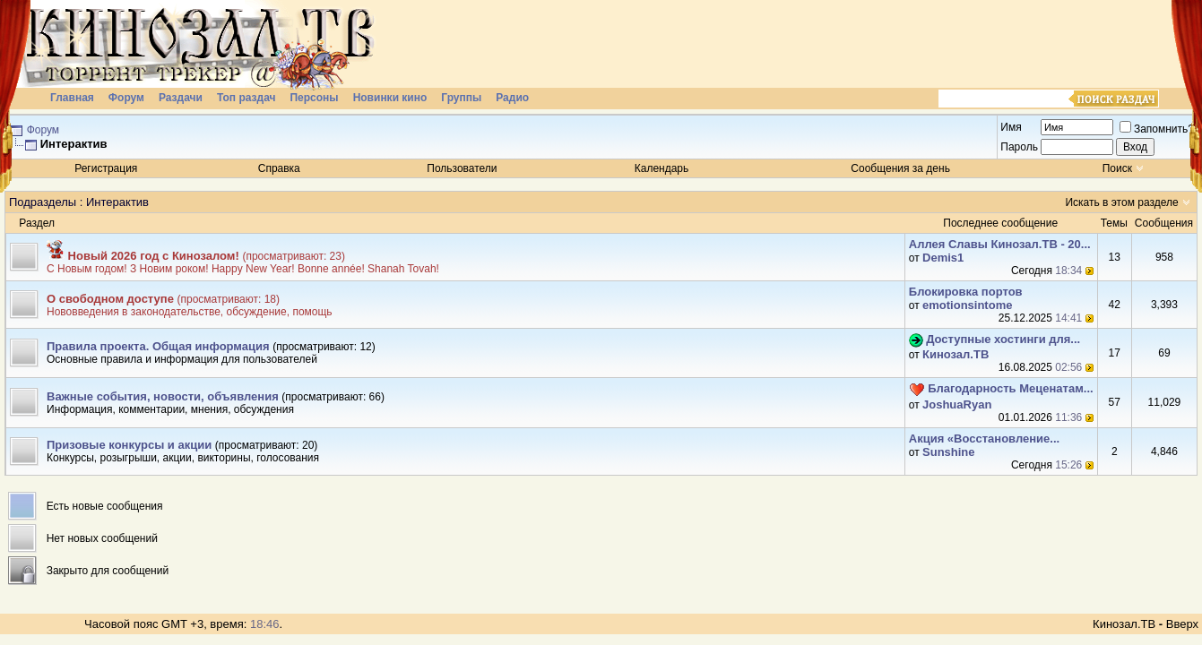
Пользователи (462, 168)
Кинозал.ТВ (955, 354)
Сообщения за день (900, 168)
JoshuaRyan (956, 404)
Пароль (1019, 147)
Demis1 (943, 257)
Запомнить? (1157, 129)
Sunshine (948, 452)
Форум (126, 97)
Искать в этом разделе (1121, 202)
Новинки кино (390, 97)
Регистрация (105, 168)
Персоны (314, 97)
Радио (512, 97)
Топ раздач (246, 97)
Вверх (1182, 624)
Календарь (662, 168)
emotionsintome (967, 305)
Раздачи (181, 97)
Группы (461, 97)
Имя (1010, 127)
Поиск (1117, 168)
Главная (72, 97)
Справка (279, 168)
